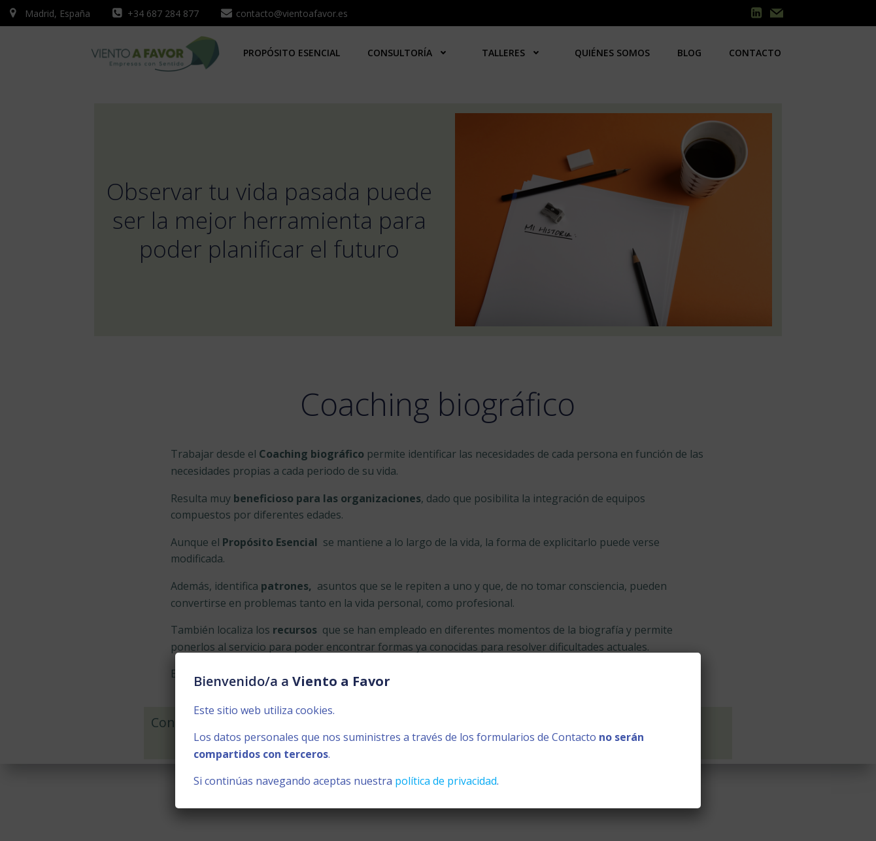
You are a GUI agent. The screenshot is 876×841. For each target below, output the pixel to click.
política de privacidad (446, 781)
